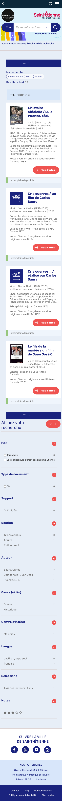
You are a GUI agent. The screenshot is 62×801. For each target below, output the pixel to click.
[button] (3, 3)
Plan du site (48, 795)
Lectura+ (41, 779)
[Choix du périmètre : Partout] (7, 27)
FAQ (26, 790)
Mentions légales (43, 790)
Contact (15, 790)
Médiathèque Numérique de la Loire (31, 774)
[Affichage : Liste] (27, 63)
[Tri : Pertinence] (25, 95)
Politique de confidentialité (22, 795)
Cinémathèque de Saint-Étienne (31, 770)
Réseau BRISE (23, 779)
